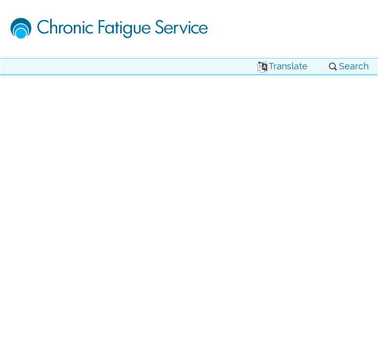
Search (348, 66)
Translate (282, 66)
